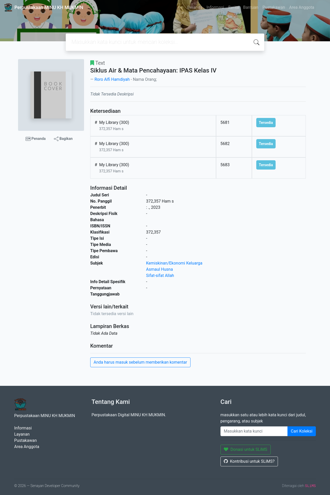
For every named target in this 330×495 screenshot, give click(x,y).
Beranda (194, 7)
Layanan (22, 434)
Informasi (215, 7)
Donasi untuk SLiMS (245, 449)
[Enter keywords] (254, 431)
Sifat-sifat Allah (160, 275)
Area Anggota (301, 7)
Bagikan (63, 139)
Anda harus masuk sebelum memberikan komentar (140, 362)
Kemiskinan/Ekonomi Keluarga (174, 263)
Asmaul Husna (159, 269)
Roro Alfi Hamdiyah (112, 79)
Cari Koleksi (301, 431)
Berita (233, 7)
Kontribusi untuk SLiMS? (249, 461)
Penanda (36, 138)
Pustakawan (273, 7)
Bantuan (250, 7)
